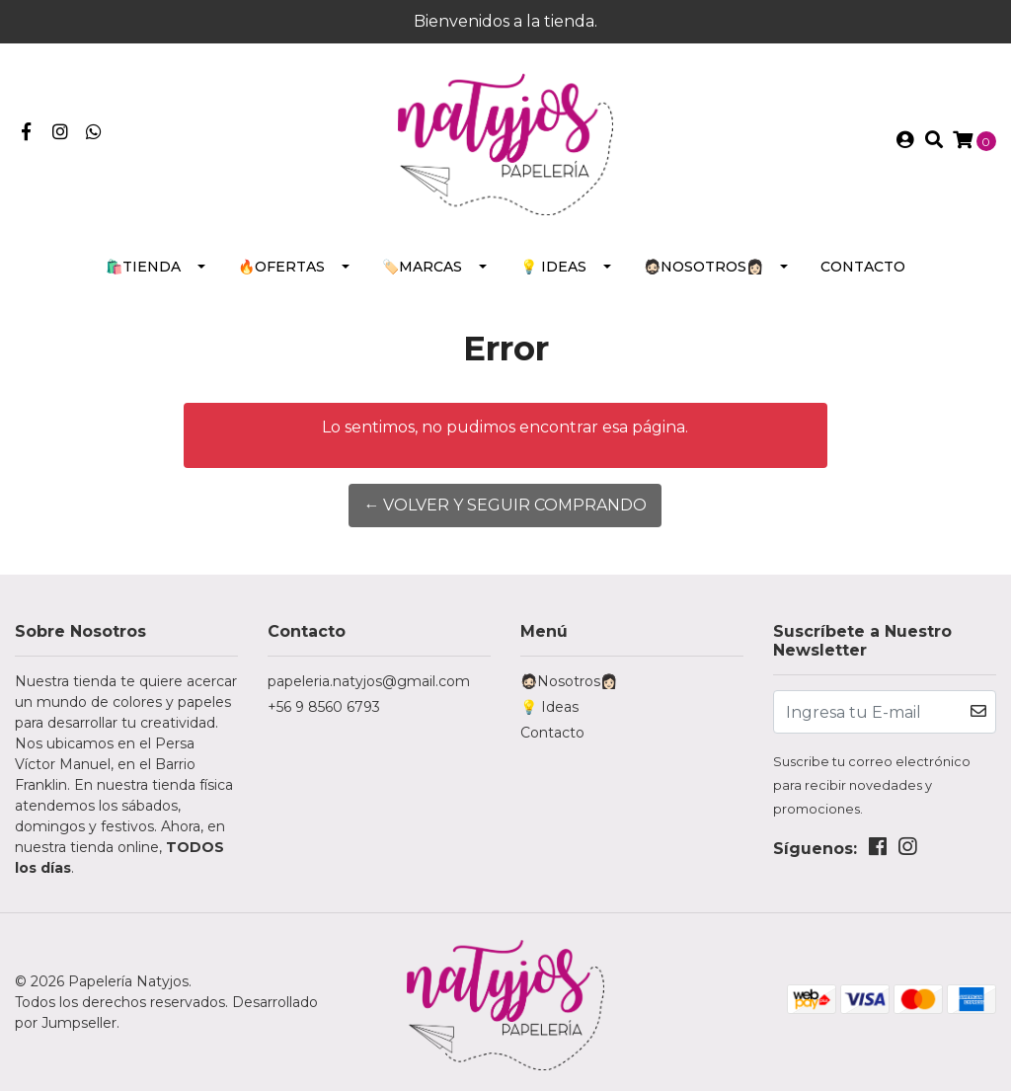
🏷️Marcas (422, 266)
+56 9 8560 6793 (324, 707)
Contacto (862, 266)
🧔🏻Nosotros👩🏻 (703, 266)
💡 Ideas (553, 266)
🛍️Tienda (143, 266)
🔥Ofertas (281, 266)
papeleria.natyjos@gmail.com (369, 681)
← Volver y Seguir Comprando (505, 505)
